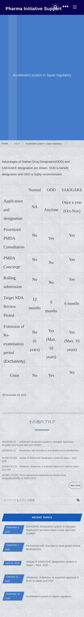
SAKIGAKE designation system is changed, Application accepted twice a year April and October (51, 531)
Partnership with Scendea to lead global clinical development (49, 452)
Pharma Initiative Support (34, 8)
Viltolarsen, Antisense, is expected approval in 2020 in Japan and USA (52, 580)
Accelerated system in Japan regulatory (48, 597)
